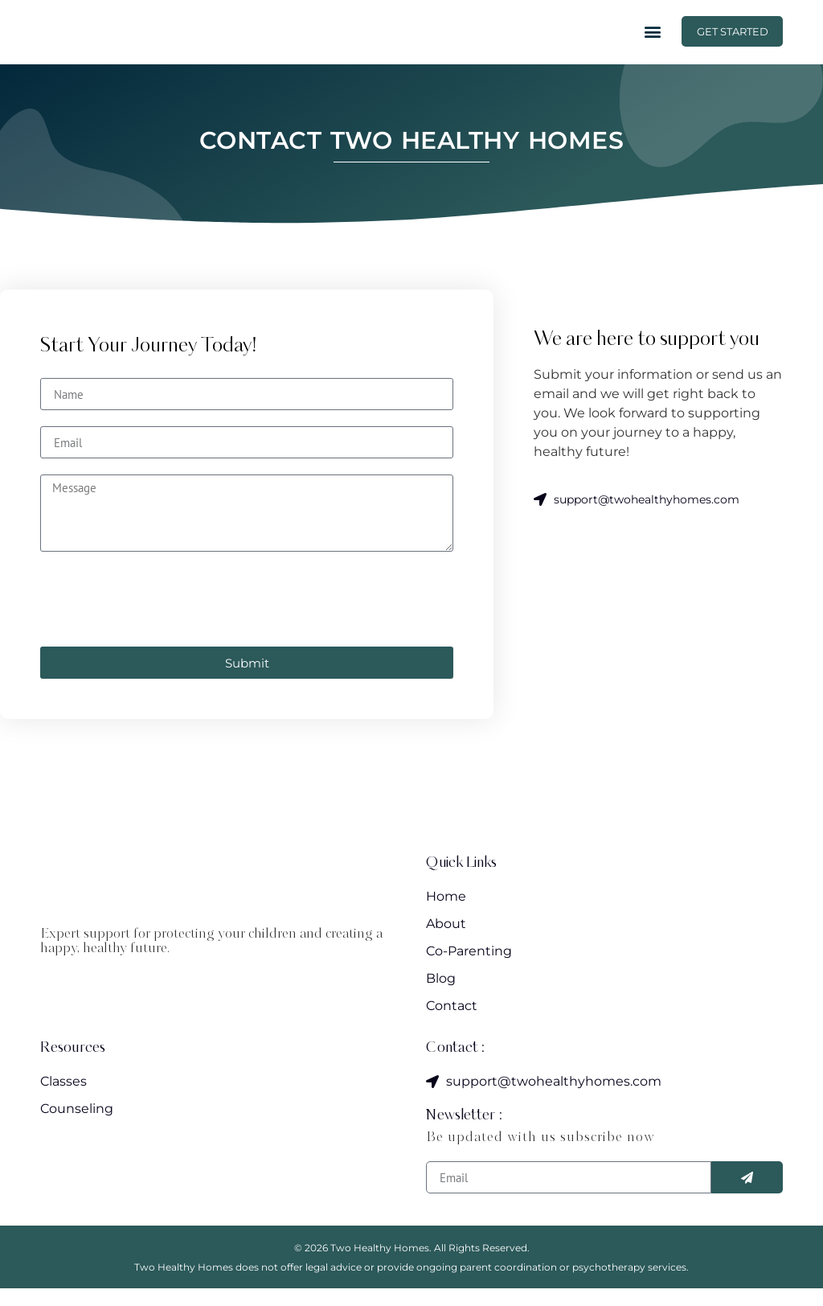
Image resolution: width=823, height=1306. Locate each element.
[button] (642, 40)
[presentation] (162, 616)
